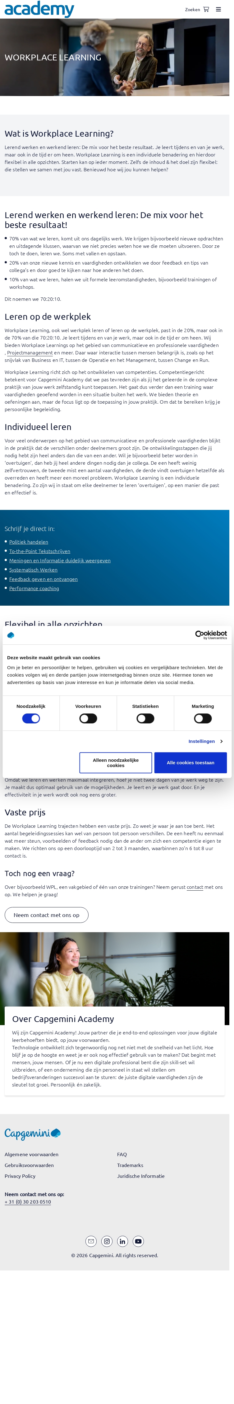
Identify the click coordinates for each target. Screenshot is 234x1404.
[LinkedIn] (122, 1241)
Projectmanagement (30, 352)
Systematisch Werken (33, 569)
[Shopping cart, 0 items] (206, 9)
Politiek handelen (28, 541)
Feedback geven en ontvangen (43, 578)
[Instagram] (106, 1241)
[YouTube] (138, 1241)
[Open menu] (218, 9)
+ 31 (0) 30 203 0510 (28, 1201)
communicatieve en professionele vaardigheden (164, 344)
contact (195, 886)
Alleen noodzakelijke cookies (116, 762)
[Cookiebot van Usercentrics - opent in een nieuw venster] (199, 635)
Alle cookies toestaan (190, 762)
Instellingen (202, 741)
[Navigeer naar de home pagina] (39, 9)
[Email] (91, 1241)
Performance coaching (34, 588)
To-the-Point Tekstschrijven (39, 550)
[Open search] (193, 9)
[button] (47, 915)
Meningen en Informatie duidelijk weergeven (60, 560)
